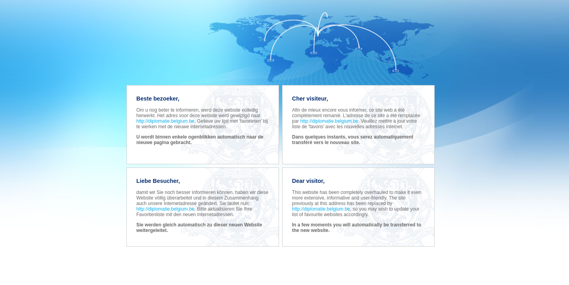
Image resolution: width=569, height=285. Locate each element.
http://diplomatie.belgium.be (165, 121)
